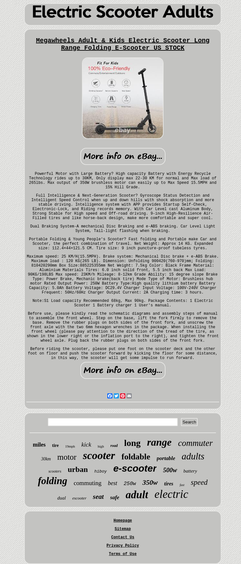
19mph (70, 446)
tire (55, 445)
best (112, 483)
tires (168, 483)
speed (199, 482)
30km (46, 459)
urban (78, 469)
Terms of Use (123, 554)
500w (170, 470)
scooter (99, 455)
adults (193, 456)
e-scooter (134, 468)
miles (39, 444)
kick (86, 444)
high (101, 446)
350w (150, 482)
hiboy (100, 471)
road (114, 445)
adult (137, 494)
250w (130, 484)
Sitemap (123, 529)
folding (52, 480)
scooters (55, 471)
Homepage (122, 520)
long (132, 443)
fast (182, 485)
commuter (195, 443)
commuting (88, 483)
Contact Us (122, 537)
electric (171, 494)
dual (61, 497)
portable (166, 458)
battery (190, 471)
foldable (135, 456)
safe (114, 497)
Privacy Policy (123, 545)
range (159, 442)
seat (98, 496)
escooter (79, 498)
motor (66, 457)
